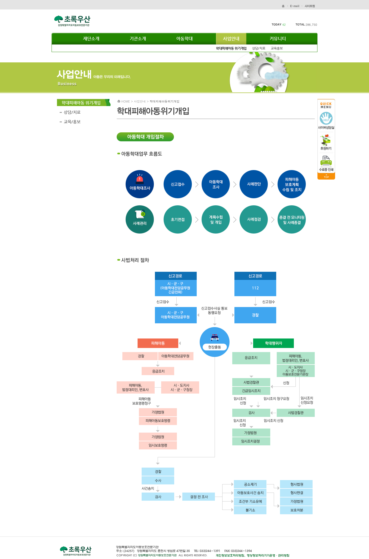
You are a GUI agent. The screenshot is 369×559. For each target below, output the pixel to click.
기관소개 (138, 38)
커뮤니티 (278, 38)
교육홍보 (277, 48)
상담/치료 (258, 48)
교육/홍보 (72, 121)
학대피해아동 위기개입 (231, 48)
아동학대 (184, 38)
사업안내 (231, 38)
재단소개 (91, 38)
